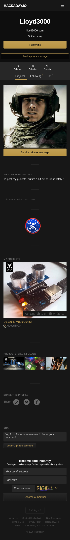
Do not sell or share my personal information (35, 525)
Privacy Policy (34, 522)
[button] (62, 5)
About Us (13, 518)
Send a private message (35, 56)
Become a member (35, 497)
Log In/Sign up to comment (20, 445)
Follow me (35, 44)
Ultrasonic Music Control (17, 321)
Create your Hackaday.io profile (21, 464)
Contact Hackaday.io (32, 518)
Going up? (34, 510)
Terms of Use (17, 522)
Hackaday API (52, 522)
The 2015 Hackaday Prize (6, 359)
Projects (21, 75)
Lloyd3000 (12, 325)
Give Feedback (53, 518)
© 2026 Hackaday (35, 532)
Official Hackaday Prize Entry (9, 267)
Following (36, 75)
